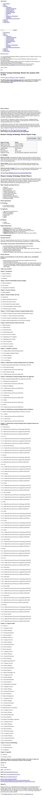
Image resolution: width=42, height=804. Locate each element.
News (4, 5)
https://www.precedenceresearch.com (11, 774)
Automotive (8, 7)
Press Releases (6, 3)
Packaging (8, 17)
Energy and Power (10, 11)
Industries (5, 6)
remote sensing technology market (14, 79)
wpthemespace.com (28, 794)
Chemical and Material (11, 8)
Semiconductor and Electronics (13, 18)
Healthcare (8, 13)
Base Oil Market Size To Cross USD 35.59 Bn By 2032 (18, 173)
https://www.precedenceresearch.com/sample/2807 (17, 131)
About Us (5, 19)
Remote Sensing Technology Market (9, 779)
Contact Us (5, 21)
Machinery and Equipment (12, 16)
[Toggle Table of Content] (38, 138)
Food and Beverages (10, 12)
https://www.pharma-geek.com (10, 776)
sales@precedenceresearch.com (11, 772)
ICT (7, 14)
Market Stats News (8, 794)
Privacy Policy (6, 22)
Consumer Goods (10, 9)
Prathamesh (22, 77)
